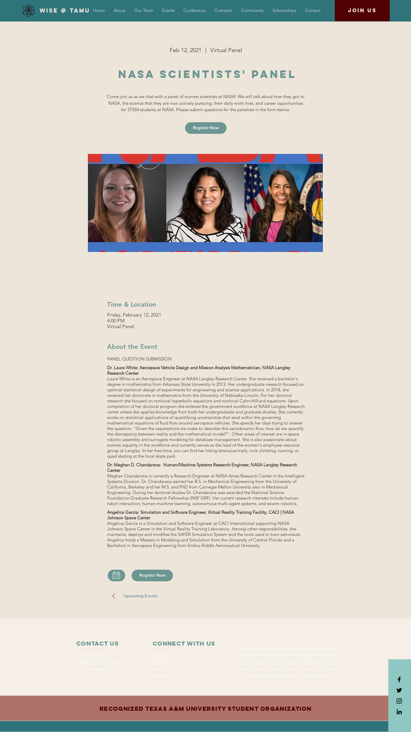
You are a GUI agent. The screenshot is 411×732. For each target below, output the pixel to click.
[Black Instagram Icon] (399, 701)
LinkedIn (159, 676)
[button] (194, 10)
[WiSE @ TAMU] (64, 10)
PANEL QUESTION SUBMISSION (139, 359)
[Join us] (362, 10)
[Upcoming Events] (140, 596)
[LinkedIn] (399, 711)
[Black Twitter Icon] (399, 690)
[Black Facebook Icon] (399, 679)
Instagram (160, 662)
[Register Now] (205, 128)
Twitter (157, 669)
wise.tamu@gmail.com (96, 669)
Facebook (160, 655)
